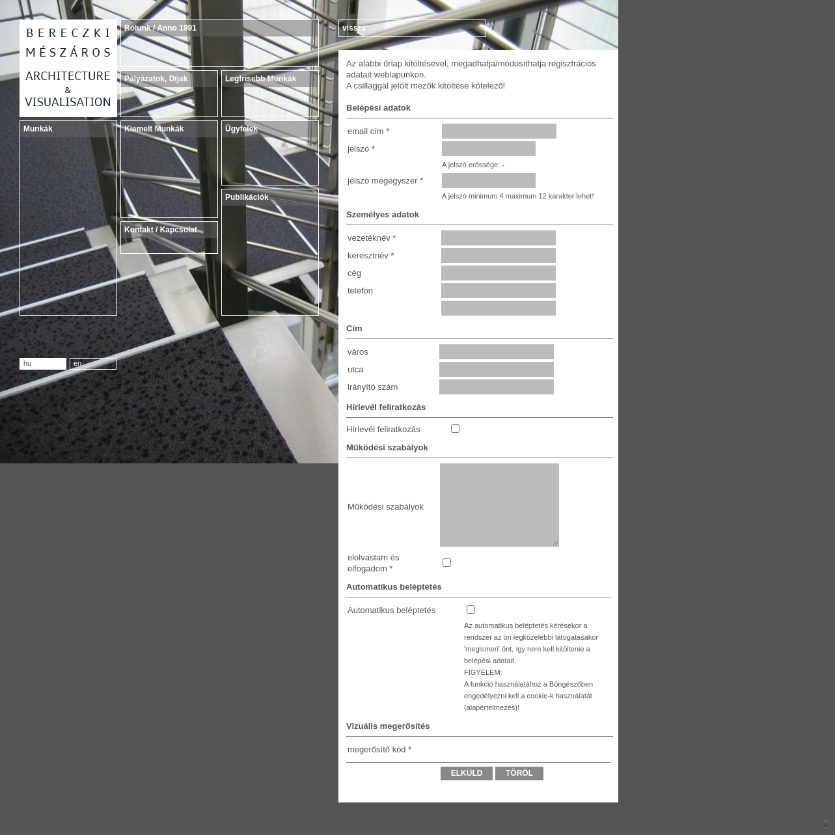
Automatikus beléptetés (391, 610)
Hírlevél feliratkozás (383, 429)
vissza (354, 28)
